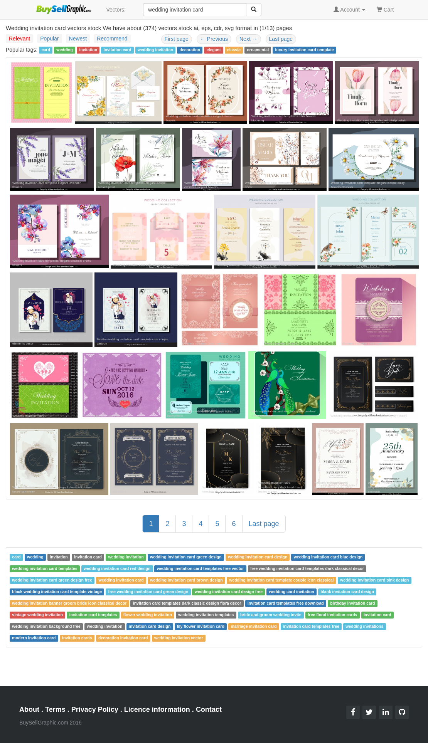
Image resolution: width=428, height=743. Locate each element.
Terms (55, 709)
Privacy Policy (94, 709)
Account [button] (349, 10)
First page (177, 39)
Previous (214, 39)
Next (248, 39)
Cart (385, 9)
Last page (281, 39)
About (29, 709)
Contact (209, 709)
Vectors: (116, 10)
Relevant (19, 38)
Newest (78, 38)
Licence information (157, 709)
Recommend (112, 38)
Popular (49, 38)
